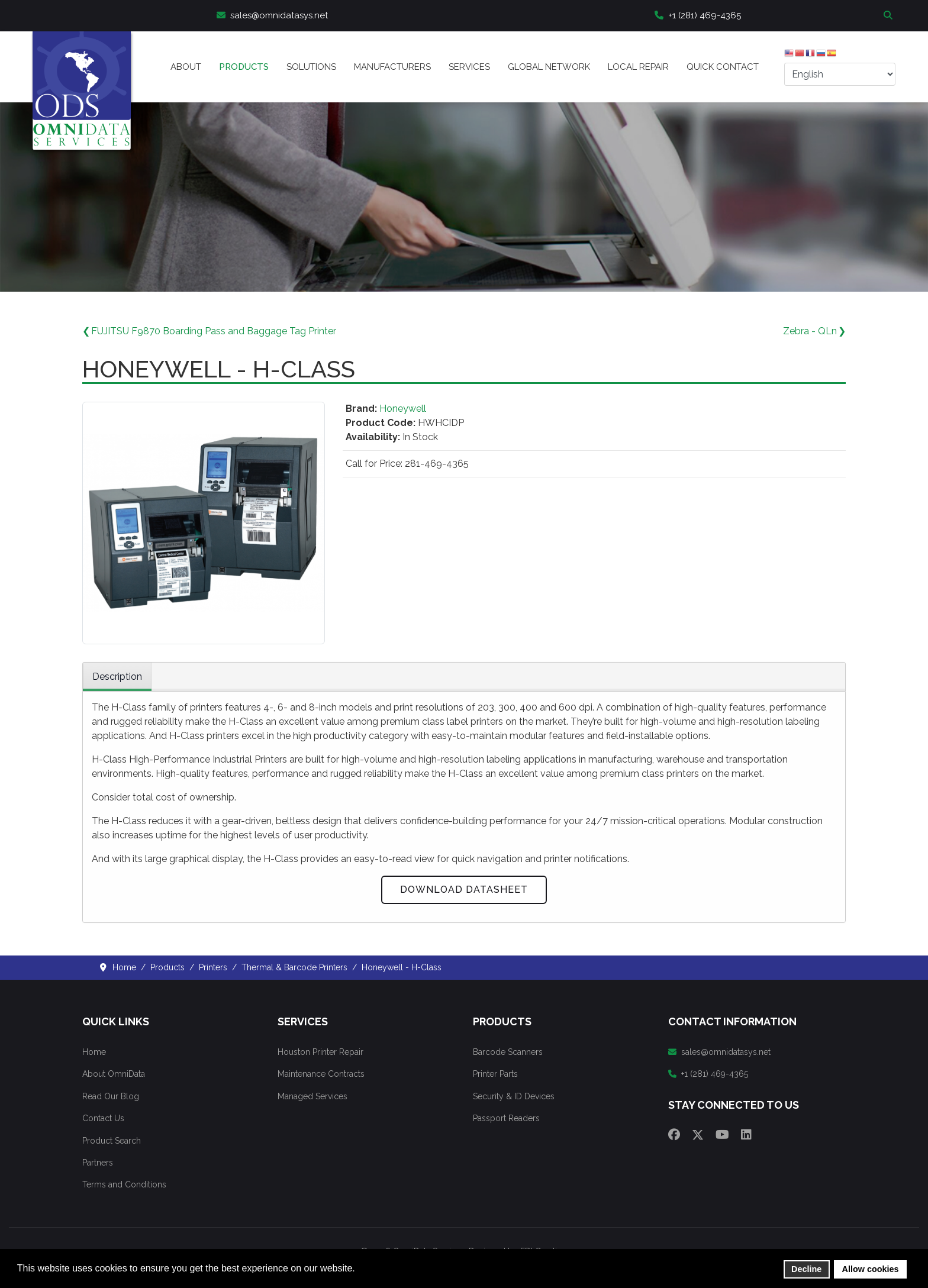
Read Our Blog (110, 1096)
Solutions (311, 67)
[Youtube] (722, 1135)
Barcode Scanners (508, 1052)
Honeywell (402, 408)
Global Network (549, 67)
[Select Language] (839, 74)
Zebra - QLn (810, 331)
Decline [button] (806, 1269)
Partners (97, 1162)
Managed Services (312, 1096)
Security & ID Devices (514, 1096)
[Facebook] (674, 1135)
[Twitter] (698, 1135)
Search (889, 16)
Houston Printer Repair (320, 1052)
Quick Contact (723, 67)
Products (244, 67)
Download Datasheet (464, 889)
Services (469, 67)
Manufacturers (392, 67)
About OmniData (113, 1074)
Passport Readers (506, 1118)
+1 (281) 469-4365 (698, 15)
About (185, 67)
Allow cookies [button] (870, 1269)
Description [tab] (117, 676)
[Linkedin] (746, 1135)
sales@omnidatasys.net (272, 15)
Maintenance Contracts (321, 1074)
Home (94, 1052)
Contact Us (103, 1118)
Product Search (111, 1140)
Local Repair (638, 67)
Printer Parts (495, 1074)
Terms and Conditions (124, 1184)
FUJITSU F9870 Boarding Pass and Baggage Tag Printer (213, 331)
